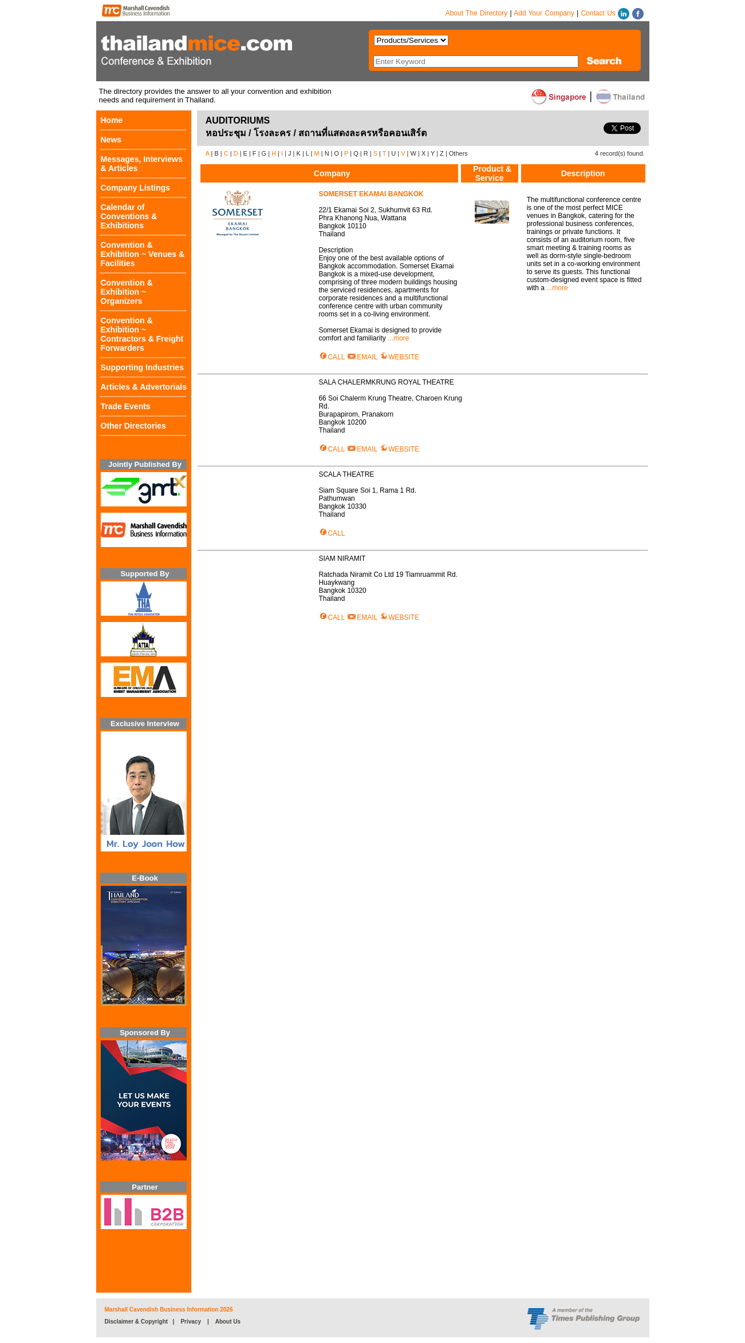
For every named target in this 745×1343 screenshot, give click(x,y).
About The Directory (477, 13)
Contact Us (598, 13)
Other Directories (133, 425)
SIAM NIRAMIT (343, 558)
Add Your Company (544, 13)
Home (112, 120)
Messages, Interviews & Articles (142, 163)
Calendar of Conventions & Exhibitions (129, 216)
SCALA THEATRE (348, 474)
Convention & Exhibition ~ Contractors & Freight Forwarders (142, 334)
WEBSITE (399, 357)
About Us (228, 1321)
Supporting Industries (142, 367)
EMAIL (361, 357)
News (111, 139)
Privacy (190, 1321)
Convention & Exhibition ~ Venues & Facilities (143, 254)
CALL (331, 357)
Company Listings (135, 187)
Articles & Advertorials (144, 386)
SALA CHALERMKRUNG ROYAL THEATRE (388, 382)
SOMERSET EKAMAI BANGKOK (372, 194)
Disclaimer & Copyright (136, 1321)
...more (398, 338)
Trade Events (126, 406)
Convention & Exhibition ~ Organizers (127, 292)
